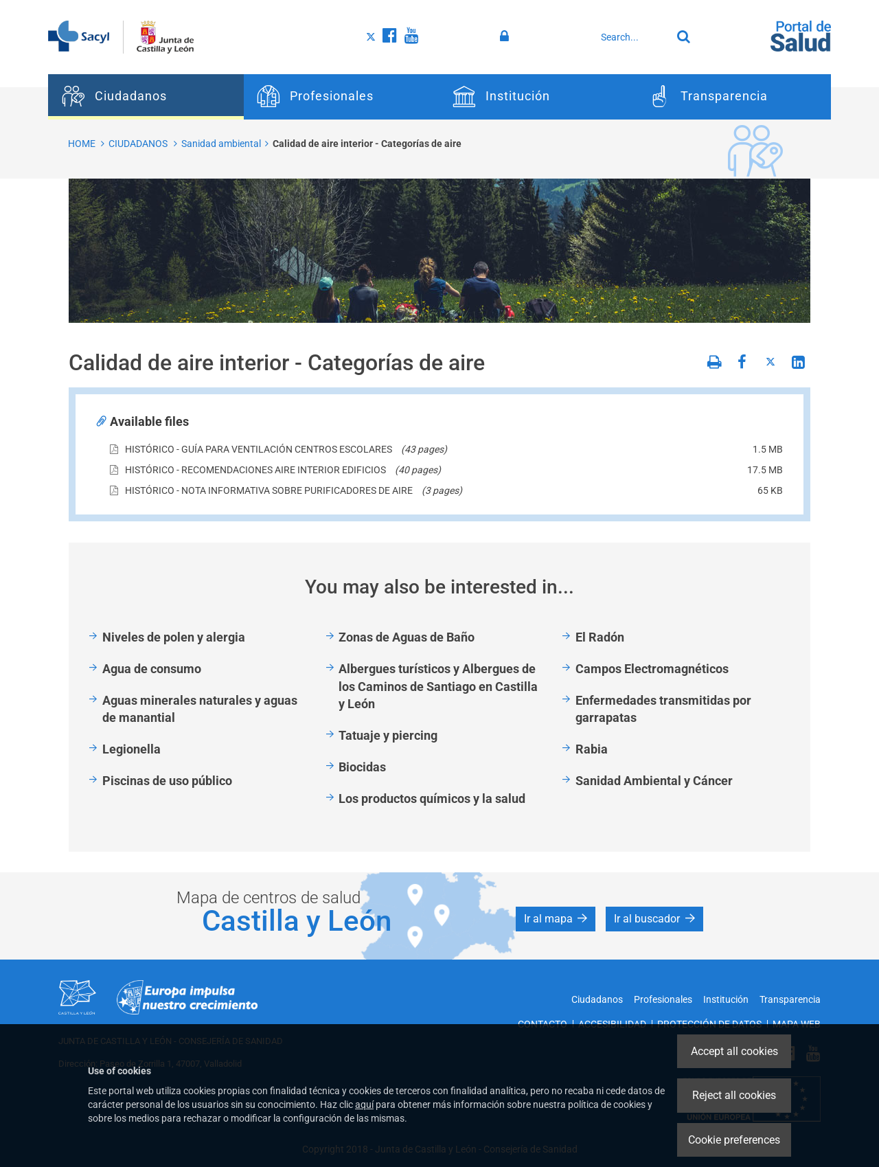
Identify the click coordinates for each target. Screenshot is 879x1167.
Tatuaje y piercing (388, 735)
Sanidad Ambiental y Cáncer (654, 780)
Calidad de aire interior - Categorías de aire (367, 143)
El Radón (599, 637)
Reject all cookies (734, 1095)
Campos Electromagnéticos (652, 668)
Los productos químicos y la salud (432, 798)
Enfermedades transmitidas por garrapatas (663, 709)
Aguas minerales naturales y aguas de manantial (199, 709)
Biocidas (362, 767)
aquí (364, 1104)
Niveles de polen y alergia (173, 637)
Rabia (591, 749)
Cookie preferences (734, 1139)
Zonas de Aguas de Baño (407, 637)
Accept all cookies (734, 1051)
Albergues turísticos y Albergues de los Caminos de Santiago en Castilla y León (438, 686)
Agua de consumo (151, 668)
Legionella (131, 749)
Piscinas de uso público (167, 780)
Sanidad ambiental (221, 143)
